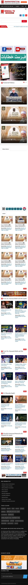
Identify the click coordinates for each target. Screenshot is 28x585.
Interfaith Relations (6, 495)
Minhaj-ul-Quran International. (10, 583)
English (17, 6)
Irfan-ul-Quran (5, 489)
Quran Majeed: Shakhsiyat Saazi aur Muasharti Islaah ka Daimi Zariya (20, 406)
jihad (12, 520)
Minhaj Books (5, 491)
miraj (3, 511)
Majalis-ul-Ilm (13, 511)
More (25, 288)
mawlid (10, 514)
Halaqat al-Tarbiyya (11, 518)
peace (17, 508)
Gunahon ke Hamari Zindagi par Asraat (6, 423)
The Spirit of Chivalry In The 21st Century (21, 447)
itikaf (22, 508)
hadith (8, 508)
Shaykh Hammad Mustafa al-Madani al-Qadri (6, 449)
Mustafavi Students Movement (8, 501)
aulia (16, 523)
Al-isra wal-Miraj (5, 446)
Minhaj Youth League (6, 499)
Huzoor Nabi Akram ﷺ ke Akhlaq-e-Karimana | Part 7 (13, 101)
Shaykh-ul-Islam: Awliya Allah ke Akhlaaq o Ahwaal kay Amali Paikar (21, 335)
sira (13, 508)
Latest (3, 213)
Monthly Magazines (6, 493)
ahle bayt (10, 523)
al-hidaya (4, 514)
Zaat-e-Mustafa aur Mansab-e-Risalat (20, 382)
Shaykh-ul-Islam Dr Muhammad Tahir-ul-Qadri (6, 229)
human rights (19, 520)
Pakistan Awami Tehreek (7, 486)
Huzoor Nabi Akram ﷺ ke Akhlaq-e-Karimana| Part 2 (13, 120)
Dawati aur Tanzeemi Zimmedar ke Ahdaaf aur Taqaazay (6, 382)
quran (3, 508)
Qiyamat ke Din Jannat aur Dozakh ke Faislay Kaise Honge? (20, 424)
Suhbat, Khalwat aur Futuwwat (6, 310)
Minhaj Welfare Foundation (7, 487)
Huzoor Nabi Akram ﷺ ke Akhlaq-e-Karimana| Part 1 (13, 139)
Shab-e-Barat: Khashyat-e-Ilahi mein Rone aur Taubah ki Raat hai (20, 311)
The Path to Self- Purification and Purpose (5, 405)
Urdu (22, 6)
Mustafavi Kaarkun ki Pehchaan (6, 334)
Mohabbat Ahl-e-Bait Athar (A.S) (6, 364)
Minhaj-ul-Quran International (8, 484)
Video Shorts (5, 149)
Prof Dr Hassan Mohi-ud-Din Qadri (6, 314)
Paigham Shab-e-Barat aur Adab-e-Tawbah (20, 364)
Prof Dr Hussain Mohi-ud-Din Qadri (6, 368)
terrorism (5, 520)
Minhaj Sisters (5, 497)
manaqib (4, 523)
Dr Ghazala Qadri (6, 409)
